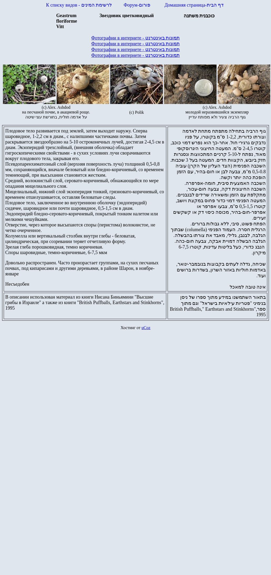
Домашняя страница (194, 5)
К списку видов (79, 5)
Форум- (138, 5)
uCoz (146, 327)
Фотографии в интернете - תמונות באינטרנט (135, 38)
